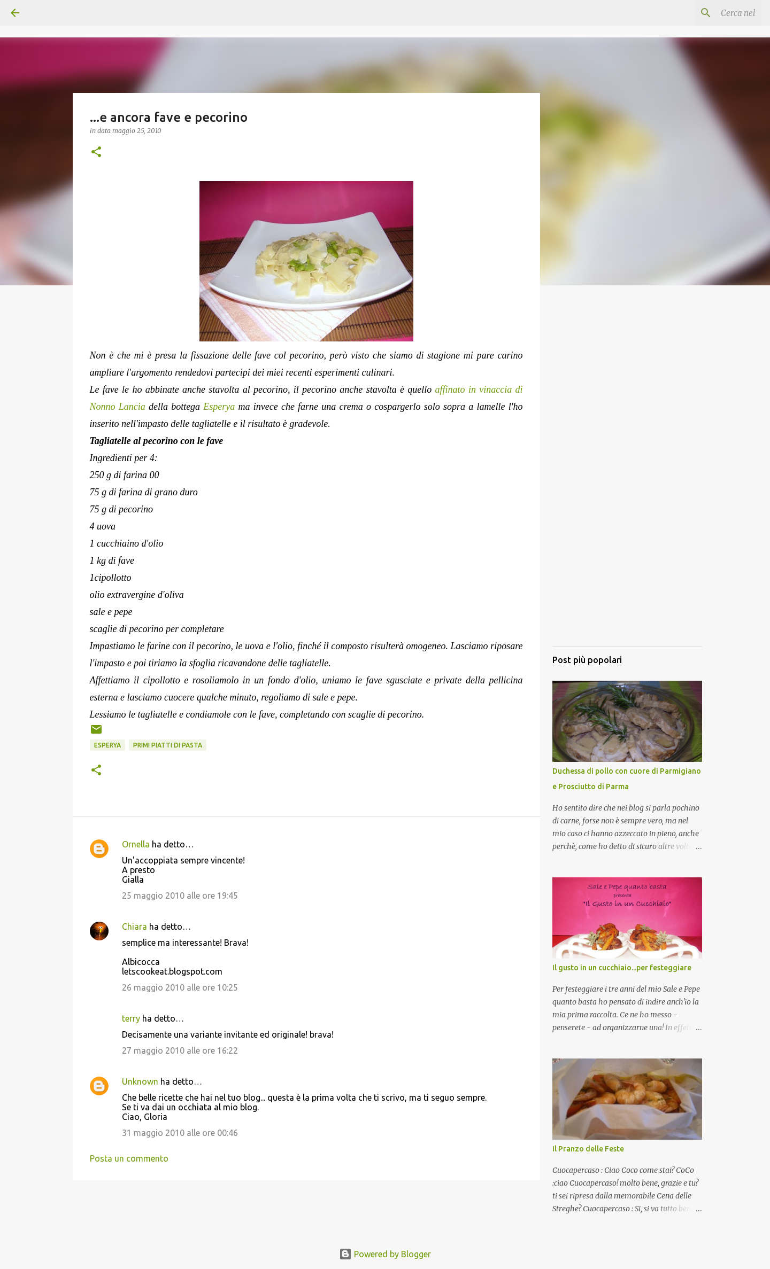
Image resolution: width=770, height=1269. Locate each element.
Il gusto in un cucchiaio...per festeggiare (621, 967)
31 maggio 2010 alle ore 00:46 (180, 1133)
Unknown (140, 1081)
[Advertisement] (627, 478)
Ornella (136, 844)
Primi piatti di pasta (167, 745)
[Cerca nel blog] (705, 13)
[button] (96, 152)
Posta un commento (129, 1158)
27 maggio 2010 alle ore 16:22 (180, 1050)
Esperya (107, 745)
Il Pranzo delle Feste (588, 1149)
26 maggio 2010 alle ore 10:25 (180, 987)
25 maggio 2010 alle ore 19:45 (180, 895)
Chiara (134, 926)
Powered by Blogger (385, 1254)
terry (131, 1018)
